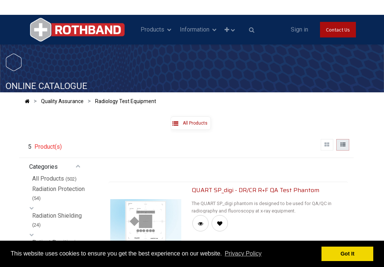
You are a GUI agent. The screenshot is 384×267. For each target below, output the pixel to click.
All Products (48, 178)
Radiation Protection (58, 188)
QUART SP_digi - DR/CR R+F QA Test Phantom (255, 190)
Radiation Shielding (57, 215)
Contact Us (338, 29)
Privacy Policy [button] (243, 253)
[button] (229, 29)
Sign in (299, 29)
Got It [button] (347, 254)
